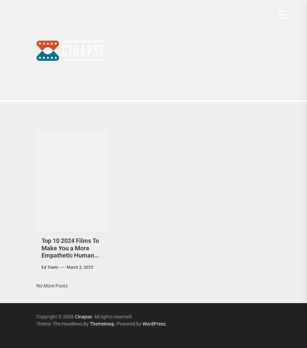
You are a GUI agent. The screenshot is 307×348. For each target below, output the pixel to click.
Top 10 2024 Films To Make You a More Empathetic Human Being (70, 251)
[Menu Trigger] (282, 14)
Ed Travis (49, 267)
